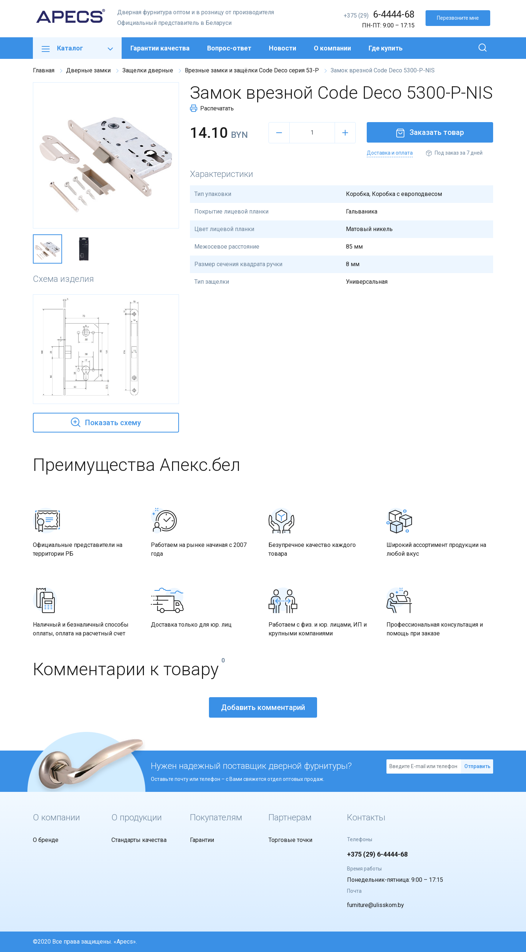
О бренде (45, 839)
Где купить (386, 48)
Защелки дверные (147, 70)
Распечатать (212, 108)
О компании (332, 48)
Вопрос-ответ (229, 48)
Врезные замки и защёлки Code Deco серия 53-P (252, 70)
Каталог (77, 48)
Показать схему (106, 421)
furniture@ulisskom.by (375, 905)
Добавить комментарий (263, 707)
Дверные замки (88, 70)
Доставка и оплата (390, 153)
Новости (282, 48)
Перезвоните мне (458, 18)
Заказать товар (430, 132)
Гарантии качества (160, 48)
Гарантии (202, 839)
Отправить (477, 766)
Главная (43, 70)
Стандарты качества (139, 839)
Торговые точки (290, 839)
